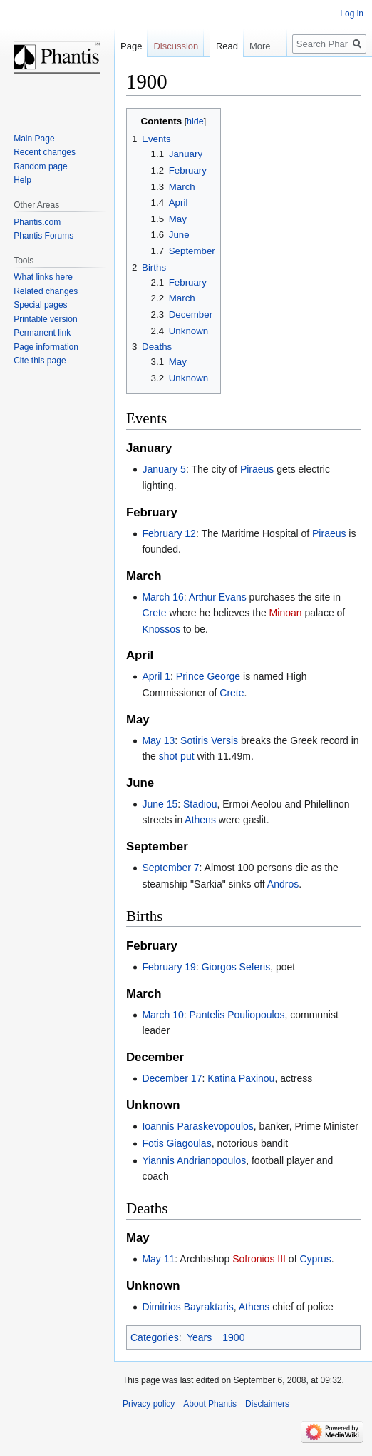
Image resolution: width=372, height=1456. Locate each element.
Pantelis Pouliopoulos (237, 1014)
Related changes (46, 291)
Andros (283, 884)
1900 (233, 1337)
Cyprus (315, 1259)
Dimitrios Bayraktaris (187, 1306)
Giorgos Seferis (236, 967)
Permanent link (42, 333)
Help (22, 180)
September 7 (170, 867)
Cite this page (40, 361)
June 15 (159, 804)
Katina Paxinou (240, 1078)
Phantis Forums (43, 236)
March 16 (162, 597)
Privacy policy (149, 1404)
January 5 (163, 469)
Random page (40, 166)
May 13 (158, 740)
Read (219, 74)
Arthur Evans (218, 597)
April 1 (156, 676)
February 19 (168, 967)
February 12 (168, 533)
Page (131, 46)
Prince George (208, 676)
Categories (154, 1337)
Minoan (285, 612)
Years (199, 1337)
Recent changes (45, 152)
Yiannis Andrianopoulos (194, 1160)
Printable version (45, 319)
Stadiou (200, 804)
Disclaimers (267, 1404)
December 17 (172, 1078)
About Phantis (210, 1404)
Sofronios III (259, 1259)
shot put (177, 756)
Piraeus (257, 469)
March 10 (162, 1014)
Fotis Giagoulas (176, 1143)
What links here (43, 277)
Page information (46, 347)
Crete (154, 612)
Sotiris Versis (209, 740)
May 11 (158, 1259)
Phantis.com (37, 222)
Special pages (40, 305)
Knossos (161, 629)
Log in (351, 14)
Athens (200, 819)
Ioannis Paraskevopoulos (197, 1126)
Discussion (175, 46)
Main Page (34, 139)
